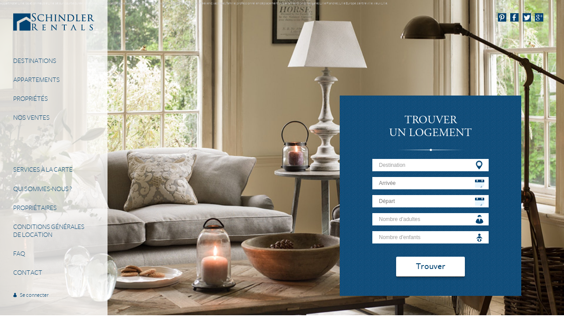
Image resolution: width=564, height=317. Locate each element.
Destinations (34, 61)
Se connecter (34, 295)
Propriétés (30, 99)
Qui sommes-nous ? (42, 189)
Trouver (430, 267)
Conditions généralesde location (49, 231)
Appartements (36, 80)
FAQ (19, 254)
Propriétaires (35, 208)
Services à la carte (43, 169)
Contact (27, 272)
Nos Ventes (31, 118)
